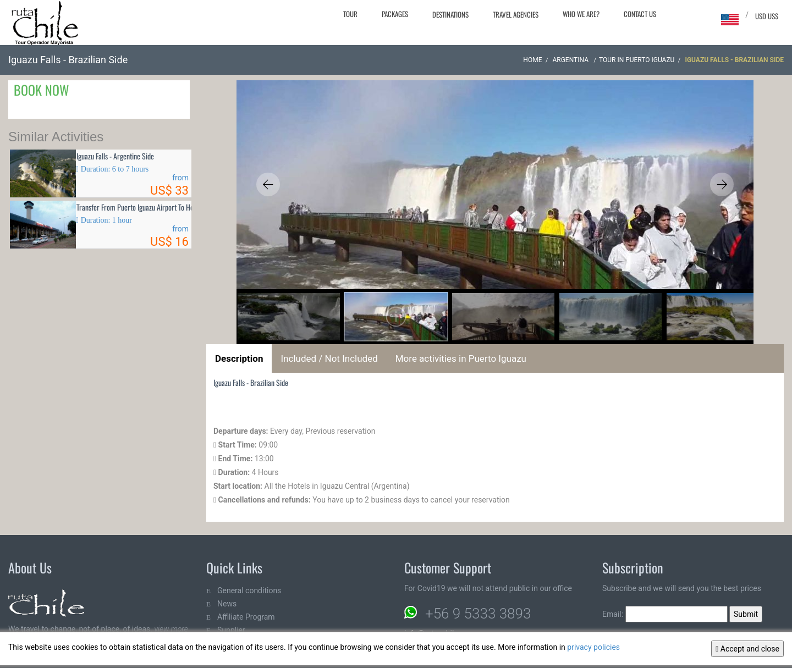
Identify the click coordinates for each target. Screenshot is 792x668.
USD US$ (766, 15)
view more (171, 629)
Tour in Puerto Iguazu (636, 60)
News (227, 603)
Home (532, 60)
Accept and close (747, 648)
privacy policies (593, 647)
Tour (350, 13)
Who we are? (581, 13)
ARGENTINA (571, 60)
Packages (395, 13)
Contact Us (640, 13)
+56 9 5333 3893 (478, 613)
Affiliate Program (246, 616)
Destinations (450, 14)
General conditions (249, 590)
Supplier (231, 630)
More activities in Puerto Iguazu (460, 358)
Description (239, 358)
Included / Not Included (328, 358)
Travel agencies (515, 14)
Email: (665, 614)
